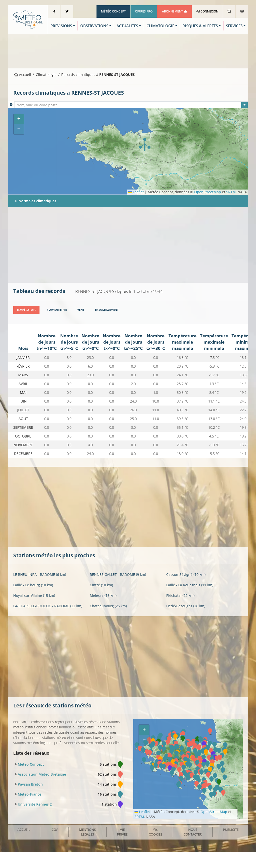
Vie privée (122, 832)
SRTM (231, 192)
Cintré (101, 584)
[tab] (26, 310)
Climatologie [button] (160, 25)
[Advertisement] (128, 50)
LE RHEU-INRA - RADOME (39, 574)
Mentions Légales (87, 832)
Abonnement (174, 11)
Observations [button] (94, 25)
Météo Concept (113, 11)
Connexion (207, 11)
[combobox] (131, 104)
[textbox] (131, 105)
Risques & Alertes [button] (200, 25)
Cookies (155, 832)
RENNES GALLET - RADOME (118, 574)
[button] (144, 144)
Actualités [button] (127, 25)
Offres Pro (143, 11)
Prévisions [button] (61, 25)
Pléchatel (180, 595)
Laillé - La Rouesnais (189, 584)
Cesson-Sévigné (186, 574)
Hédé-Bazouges (185, 605)
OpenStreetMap (207, 192)
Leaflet (136, 192)
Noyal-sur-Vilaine (34, 595)
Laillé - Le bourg (33, 584)
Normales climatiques (35, 201)
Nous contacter (193, 832)
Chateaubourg (108, 605)
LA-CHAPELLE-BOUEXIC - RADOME (47, 605)
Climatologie (46, 74)
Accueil (22, 74)
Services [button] (234, 25)
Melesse (103, 595)
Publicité (230, 829)
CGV (55, 829)
